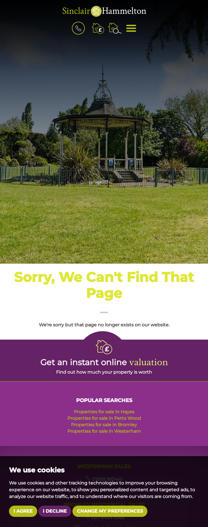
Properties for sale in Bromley (104, 424)
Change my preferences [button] (110, 511)
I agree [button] (23, 511)
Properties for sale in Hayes (104, 411)
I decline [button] (55, 511)
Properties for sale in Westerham (104, 431)
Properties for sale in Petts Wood (104, 418)
